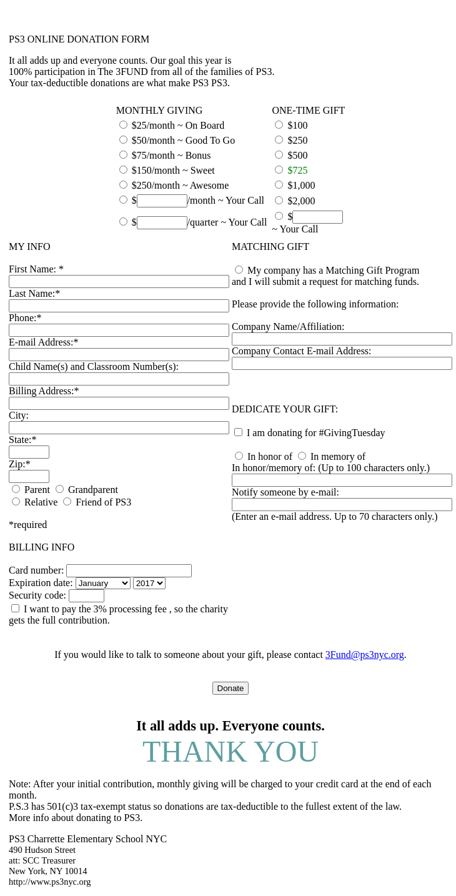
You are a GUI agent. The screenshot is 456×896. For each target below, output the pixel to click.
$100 (297, 125)
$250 (297, 140)
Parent (37, 489)
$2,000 (301, 201)
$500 (297, 155)
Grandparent (93, 489)
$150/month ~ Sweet (173, 170)
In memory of (337, 456)
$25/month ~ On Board (178, 125)
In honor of (269, 456)
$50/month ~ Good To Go (183, 140)
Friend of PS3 (103, 502)
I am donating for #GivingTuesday (316, 432)
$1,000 (301, 185)
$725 (297, 170)
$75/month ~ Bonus (171, 155)
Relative (40, 502)
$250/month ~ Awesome (180, 185)
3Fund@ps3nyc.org (364, 654)
